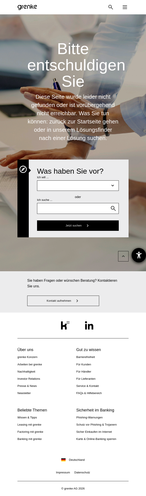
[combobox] (78, 208)
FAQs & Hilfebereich (89, 393)
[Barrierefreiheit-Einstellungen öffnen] (139, 255)
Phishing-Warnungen (89, 417)
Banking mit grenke (29, 439)
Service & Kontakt (87, 386)
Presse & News (27, 386)
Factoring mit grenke (30, 431)
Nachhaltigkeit (26, 371)
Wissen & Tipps (27, 417)
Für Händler (83, 371)
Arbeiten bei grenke (29, 364)
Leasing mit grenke (29, 424)
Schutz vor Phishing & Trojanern (96, 424)
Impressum (63, 472)
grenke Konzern (27, 357)
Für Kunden (83, 364)
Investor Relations (28, 378)
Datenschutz (82, 472)
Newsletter (24, 393)
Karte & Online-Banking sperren (96, 439)
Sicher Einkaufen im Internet (94, 431)
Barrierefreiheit (85, 357)
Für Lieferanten (85, 378)
